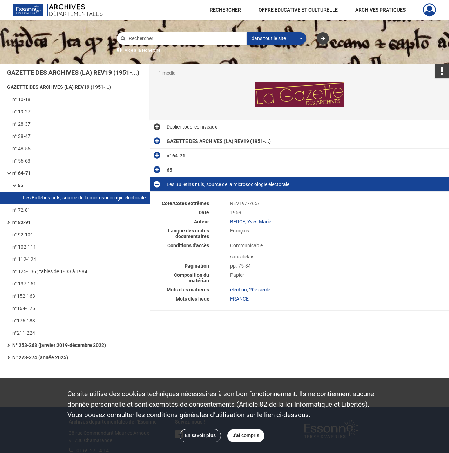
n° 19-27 (21, 111)
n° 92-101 (22, 234)
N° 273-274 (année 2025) (40, 357)
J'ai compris (246, 435)
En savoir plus (200, 435)
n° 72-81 (21, 210)
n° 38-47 (21, 136)
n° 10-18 (21, 99)
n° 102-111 (24, 247)
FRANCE (239, 299)
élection (238, 290)
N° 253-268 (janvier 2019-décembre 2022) (59, 345)
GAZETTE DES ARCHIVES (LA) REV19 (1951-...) (59, 87)
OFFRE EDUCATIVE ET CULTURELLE (298, 10)
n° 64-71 (21, 173)
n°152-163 (23, 296)
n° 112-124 (24, 259)
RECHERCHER (225, 10)
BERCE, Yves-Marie (250, 221)
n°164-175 (23, 308)
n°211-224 (23, 333)
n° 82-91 (21, 222)
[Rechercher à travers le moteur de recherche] (185, 38)
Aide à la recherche (142, 50)
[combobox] (276, 38)
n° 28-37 (21, 124)
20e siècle (259, 290)
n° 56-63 (21, 161)
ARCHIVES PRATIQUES (380, 10)
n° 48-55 (21, 148)
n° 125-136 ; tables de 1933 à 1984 (49, 271)
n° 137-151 (24, 284)
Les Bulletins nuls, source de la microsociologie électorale (84, 198)
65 (20, 185)
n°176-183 (23, 320)
